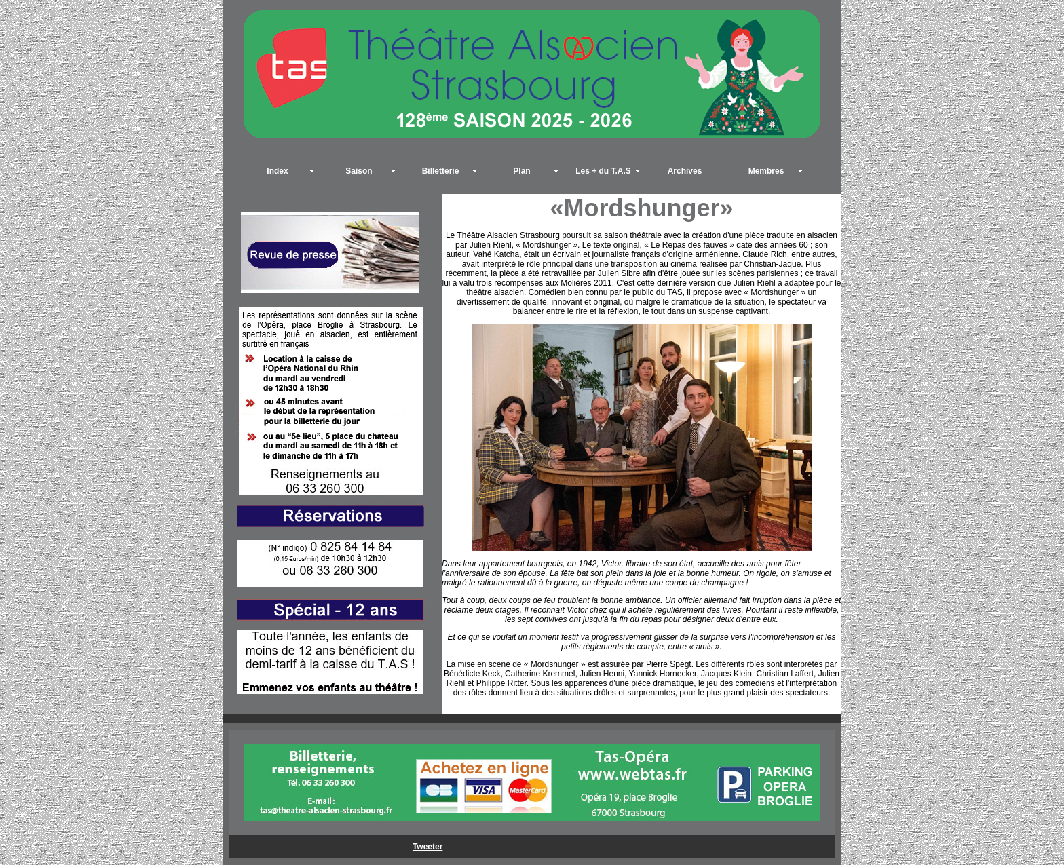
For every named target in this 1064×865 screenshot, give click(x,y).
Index (277, 171)
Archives (685, 171)
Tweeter (427, 846)
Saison (358, 171)
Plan (521, 171)
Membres (766, 171)
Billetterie (440, 171)
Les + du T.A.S (603, 171)
